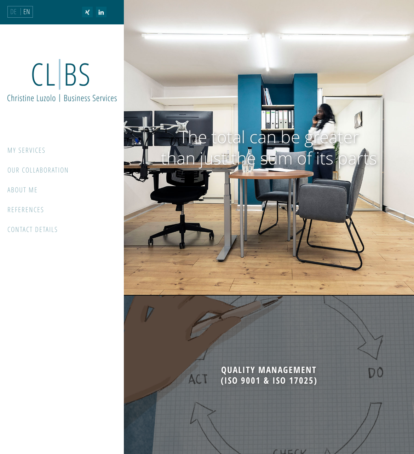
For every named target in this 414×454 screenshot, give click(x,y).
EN (26, 11)
